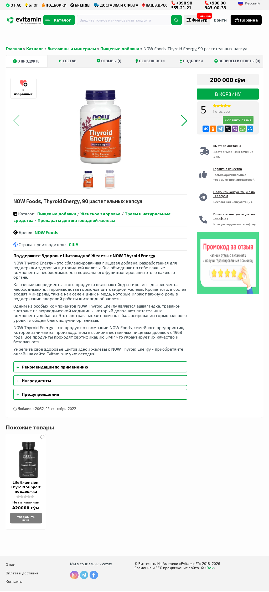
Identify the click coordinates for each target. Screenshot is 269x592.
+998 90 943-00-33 (215, 5)
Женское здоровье (100, 213)
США (73, 244)
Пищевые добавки (119, 48)
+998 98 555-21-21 (181, 5)
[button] (184, 121)
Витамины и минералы (72, 48)
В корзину (228, 94)
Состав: (68, 61)
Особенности (150, 61)
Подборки (191, 61)
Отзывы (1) (109, 61)
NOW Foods (46, 232)
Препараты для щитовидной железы (76, 220)
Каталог (34, 48)
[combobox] (127, 20)
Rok (210, 568)
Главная (14, 48)
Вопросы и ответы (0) (237, 61)
